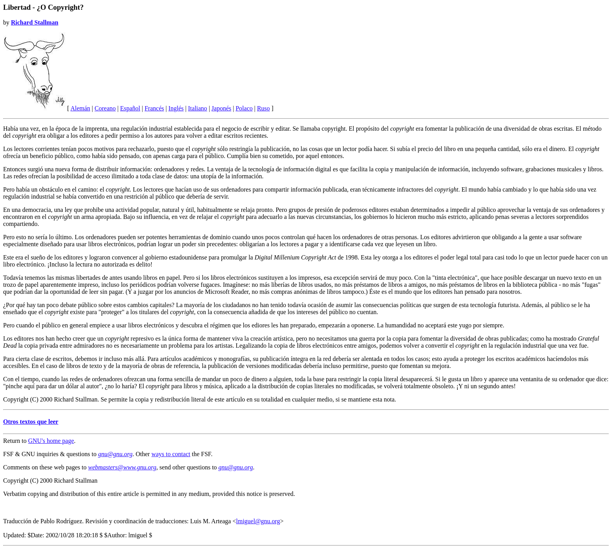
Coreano (105, 108)
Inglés (175, 108)
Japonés (221, 108)
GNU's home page (51, 440)
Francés (154, 108)
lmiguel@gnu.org (258, 521)
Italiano (197, 108)
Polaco (244, 108)
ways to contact (170, 454)
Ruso (263, 108)
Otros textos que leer (30, 421)
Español (130, 108)
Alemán (80, 108)
